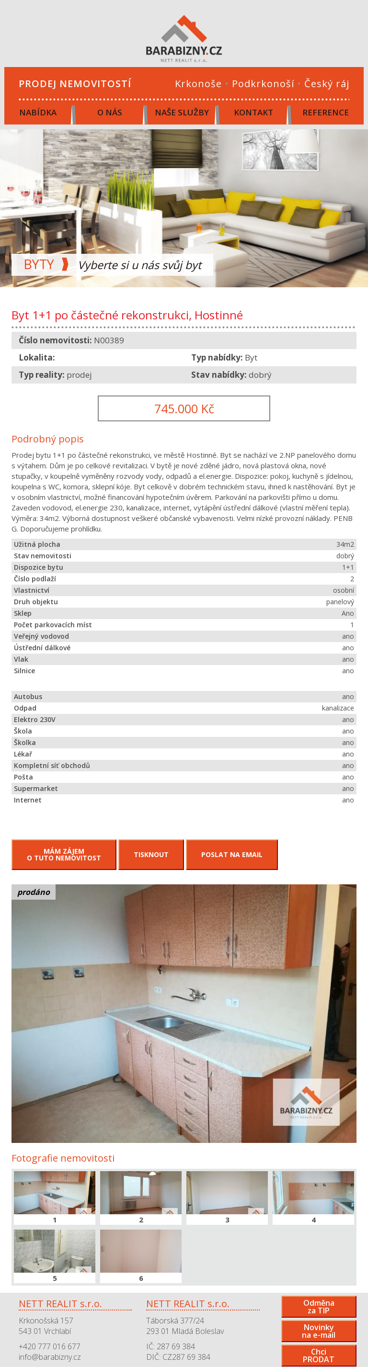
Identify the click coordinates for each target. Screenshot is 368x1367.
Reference (325, 112)
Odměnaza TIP (318, 1307)
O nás (109, 112)
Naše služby (182, 112)
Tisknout (151, 854)
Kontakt (253, 112)
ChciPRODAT (318, 1355)
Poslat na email (232, 854)
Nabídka (38, 112)
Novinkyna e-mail (318, 1331)
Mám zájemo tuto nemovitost (64, 854)
